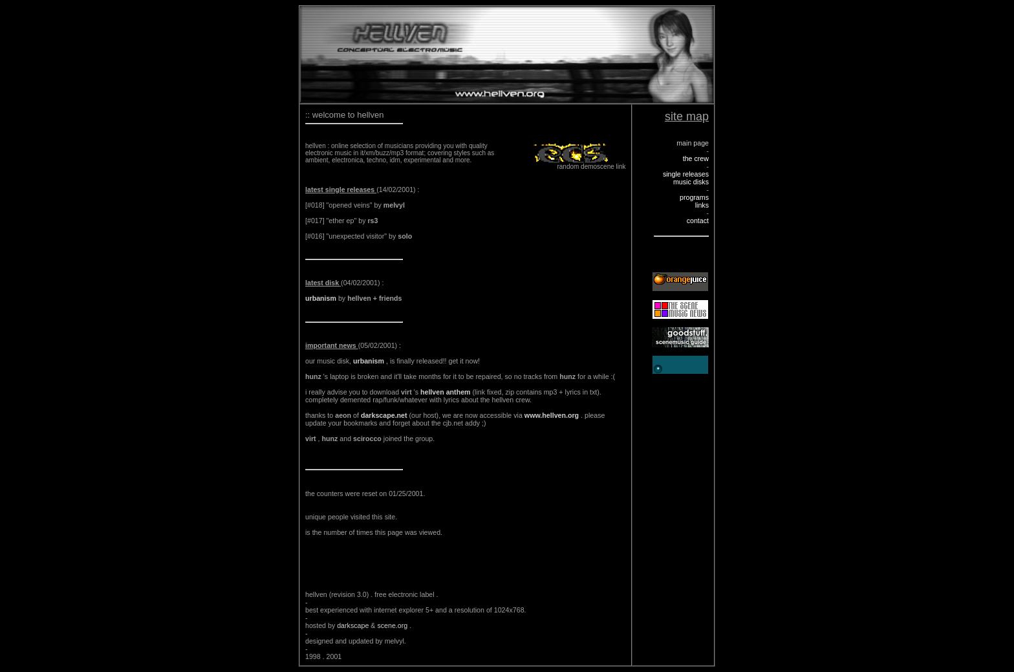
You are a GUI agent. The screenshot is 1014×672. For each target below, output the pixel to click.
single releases (686, 174)
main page (692, 143)
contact (698, 220)
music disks (691, 182)
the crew (696, 158)
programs (694, 197)
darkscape (354, 625)
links (702, 205)
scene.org (393, 625)
